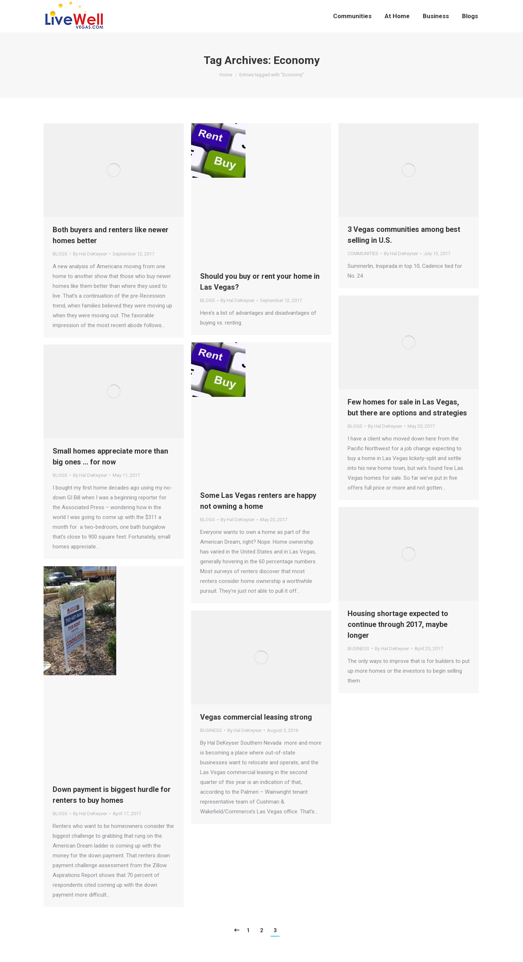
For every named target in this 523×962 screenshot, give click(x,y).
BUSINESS (358, 648)
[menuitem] (352, 16)
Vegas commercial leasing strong (256, 717)
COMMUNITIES (363, 253)
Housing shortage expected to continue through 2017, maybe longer (398, 624)
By (90, 254)
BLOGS (60, 254)
